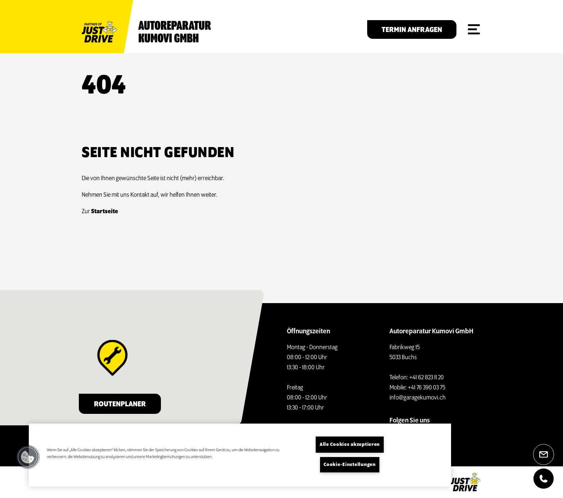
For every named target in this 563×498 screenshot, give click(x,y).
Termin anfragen (412, 30)
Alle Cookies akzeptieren (350, 444)
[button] (27, 457)
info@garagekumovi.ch (417, 397)
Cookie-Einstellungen (349, 464)
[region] (240, 455)
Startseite (103, 211)
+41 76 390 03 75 (426, 387)
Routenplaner (120, 404)
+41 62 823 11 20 (426, 377)
